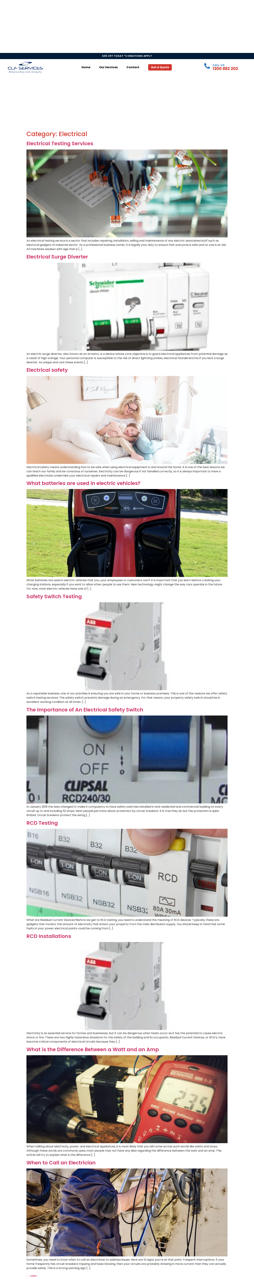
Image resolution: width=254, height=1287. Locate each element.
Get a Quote (160, 67)
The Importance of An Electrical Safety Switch (84, 709)
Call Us (219, 65)
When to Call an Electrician (61, 1162)
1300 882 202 (225, 68)
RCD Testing (42, 822)
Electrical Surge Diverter (57, 256)
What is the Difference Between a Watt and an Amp (92, 1049)
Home (85, 67)
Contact (132, 67)
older (31, 1276)
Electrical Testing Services (59, 143)
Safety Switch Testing (54, 596)
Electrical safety (47, 369)
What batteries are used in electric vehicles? (83, 483)
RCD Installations (48, 936)
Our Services (108, 67)
